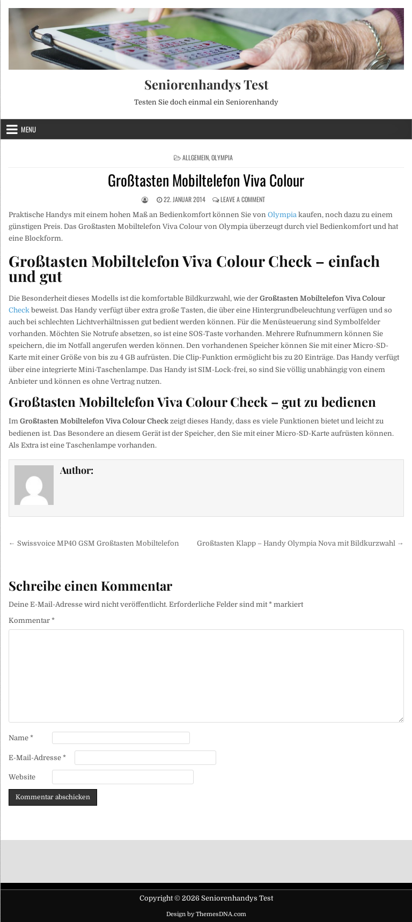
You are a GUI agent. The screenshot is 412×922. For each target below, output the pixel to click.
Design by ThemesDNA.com (206, 914)
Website (22, 777)
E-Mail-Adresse (37, 758)
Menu (28, 129)
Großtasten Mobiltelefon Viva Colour (206, 180)
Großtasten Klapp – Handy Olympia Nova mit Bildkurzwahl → (300, 543)
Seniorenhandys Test (206, 84)
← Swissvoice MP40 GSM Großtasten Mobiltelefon (94, 543)
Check (19, 310)
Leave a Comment (242, 199)
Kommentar (32, 620)
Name (21, 738)
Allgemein (195, 157)
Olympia (222, 157)
